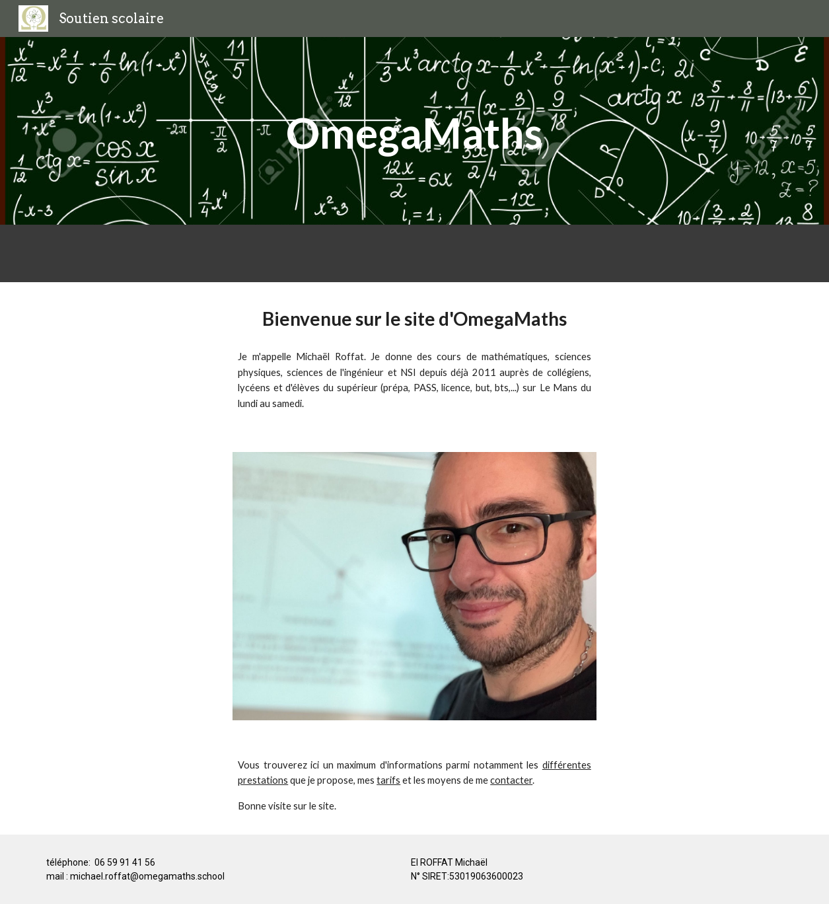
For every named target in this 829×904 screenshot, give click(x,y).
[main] (414, 131)
